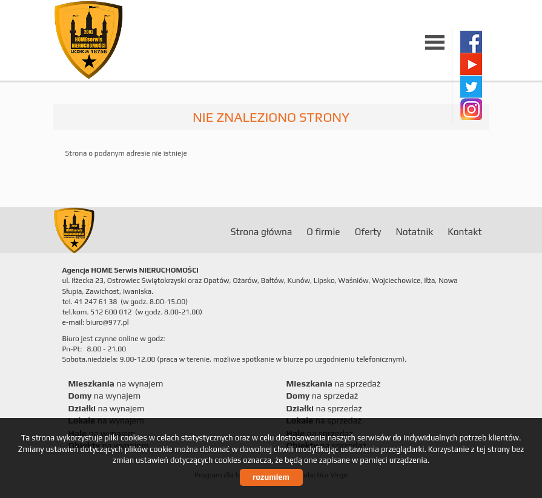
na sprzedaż (333, 383)
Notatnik (414, 231)
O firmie (323, 231)
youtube (471, 64)
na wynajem (116, 383)
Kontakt (464, 231)
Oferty (368, 231)
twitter (471, 86)
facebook (471, 41)
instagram (471, 109)
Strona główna (261, 231)
